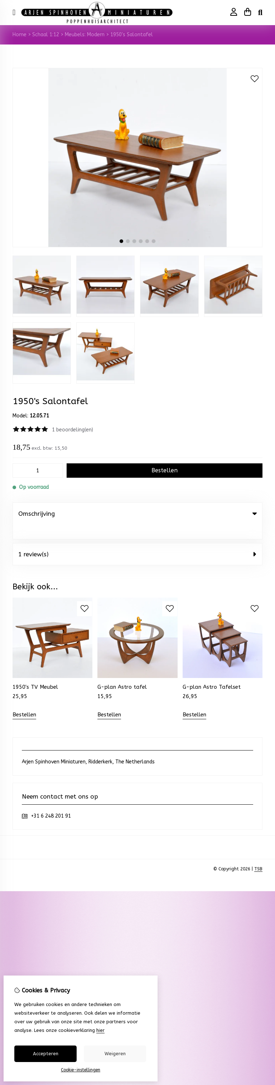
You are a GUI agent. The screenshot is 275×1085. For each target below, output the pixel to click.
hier (100, 1030)
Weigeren (115, 1053)
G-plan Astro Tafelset (212, 672)
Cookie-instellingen (80, 1069)
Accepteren (45, 1053)
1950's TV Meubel (35, 672)
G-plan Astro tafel (122, 672)
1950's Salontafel (131, 35)
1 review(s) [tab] (137, 539)
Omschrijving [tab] (137, 513)
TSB (258, 854)
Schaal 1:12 (45, 35)
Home (19, 35)
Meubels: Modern (85, 35)
